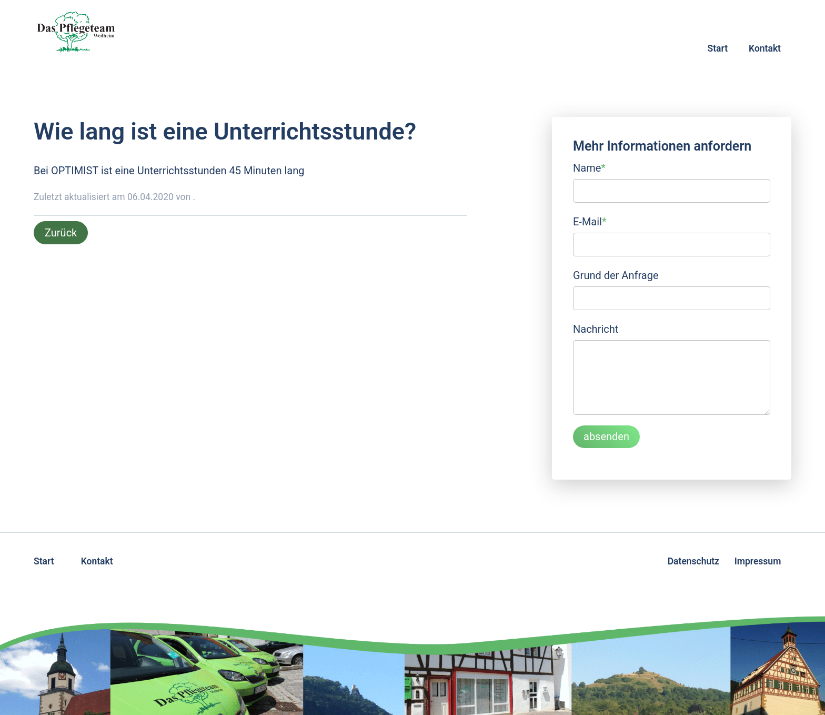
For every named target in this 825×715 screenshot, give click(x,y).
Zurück (61, 232)
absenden (606, 436)
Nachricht (595, 329)
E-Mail (590, 220)
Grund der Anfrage (615, 275)
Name (589, 167)
